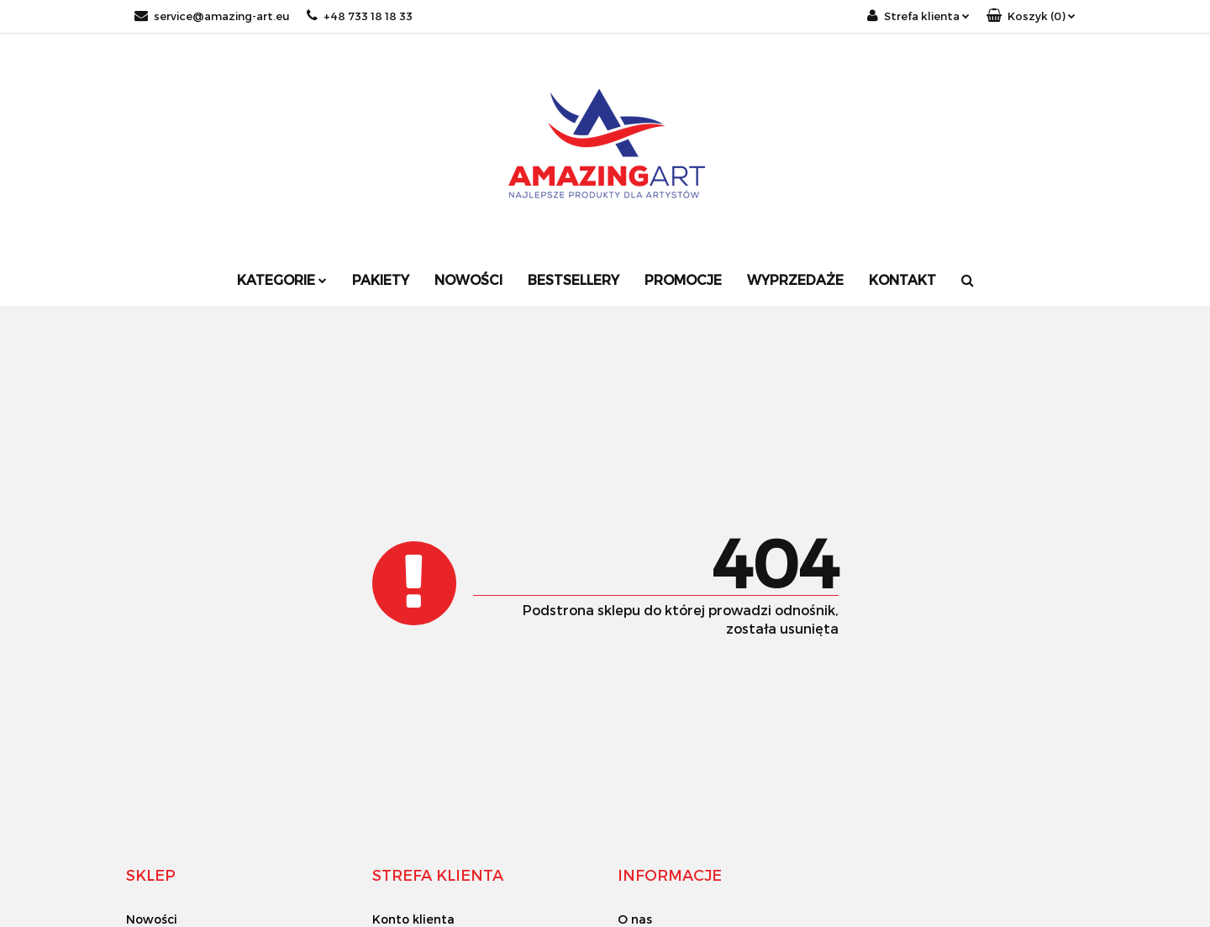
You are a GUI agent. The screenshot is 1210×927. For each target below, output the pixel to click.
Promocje (683, 279)
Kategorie (282, 279)
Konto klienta (413, 919)
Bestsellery (573, 279)
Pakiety (380, 279)
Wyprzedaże (795, 279)
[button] (1031, 16)
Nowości (468, 279)
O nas (635, 919)
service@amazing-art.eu (212, 16)
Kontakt (902, 279)
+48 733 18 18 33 (360, 16)
